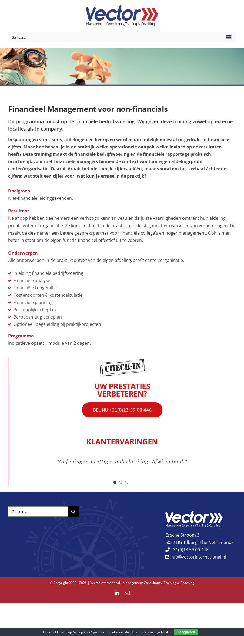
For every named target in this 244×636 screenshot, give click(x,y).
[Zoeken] (73, 511)
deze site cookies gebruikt (150, 632)
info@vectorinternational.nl (197, 557)
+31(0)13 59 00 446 (189, 550)
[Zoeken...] (38, 511)
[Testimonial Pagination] (114, 482)
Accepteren (186, 632)
